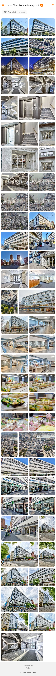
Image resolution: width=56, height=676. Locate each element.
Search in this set (16, 12)
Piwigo (28, 668)
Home (9, 5)
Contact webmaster (28, 672)
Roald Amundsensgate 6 (26, 5)
